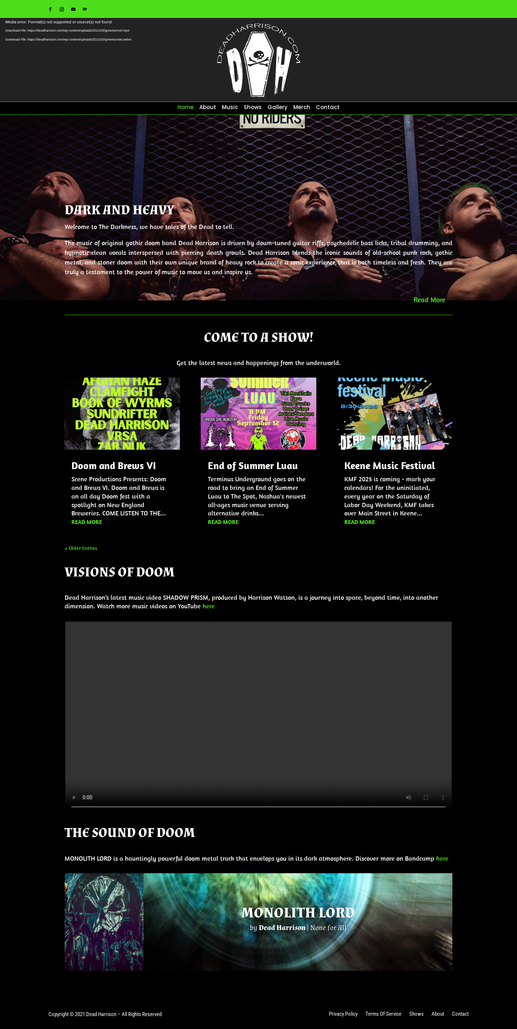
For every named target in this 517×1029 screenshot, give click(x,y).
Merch (301, 108)
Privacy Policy (343, 1014)
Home (185, 108)
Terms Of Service (383, 1014)
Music (230, 108)
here (208, 606)
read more (86, 521)
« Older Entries (81, 548)
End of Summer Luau (253, 465)
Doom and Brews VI (113, 465)
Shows (253, 108)
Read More (429, 299)
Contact (328, 108)
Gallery (277, 108)
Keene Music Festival (389, 465)
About (207, 108)
